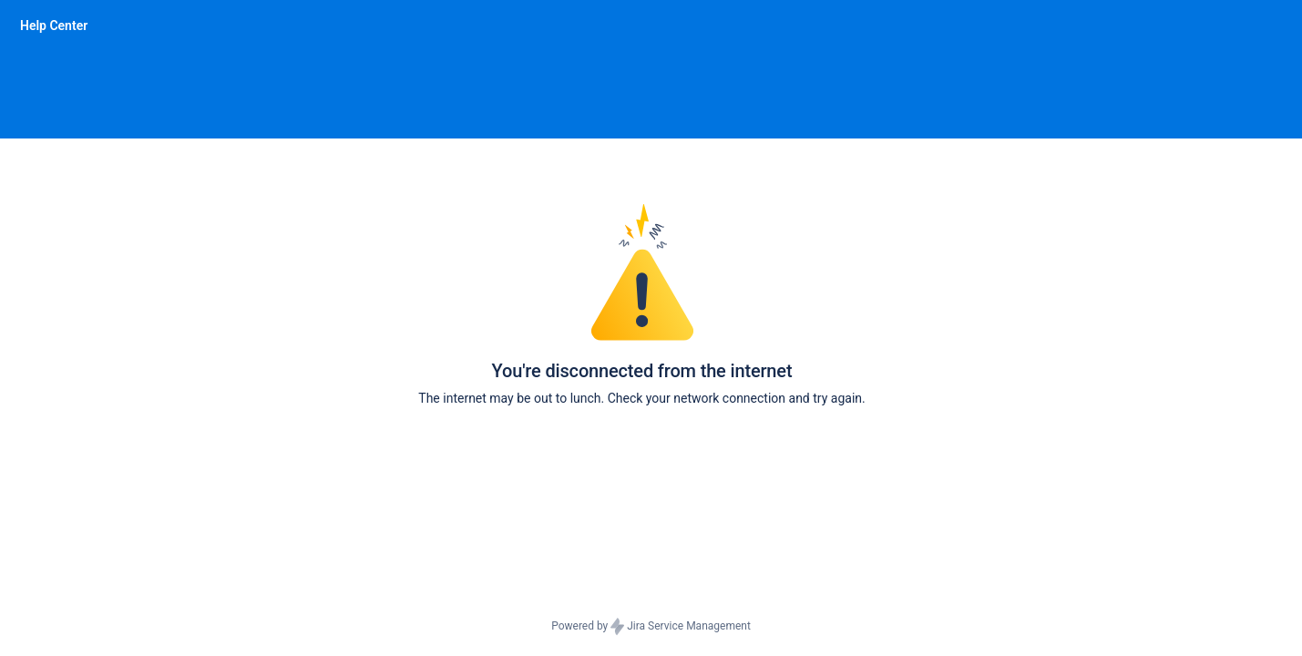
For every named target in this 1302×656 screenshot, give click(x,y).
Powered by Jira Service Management (651, 627)
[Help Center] (54, 25)
